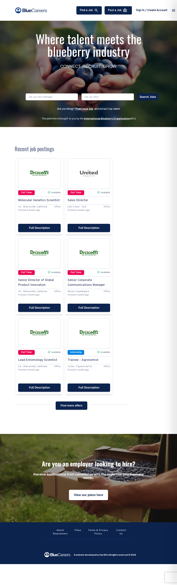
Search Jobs (148, 96)
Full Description (39, 227)
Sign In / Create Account (151, 10)
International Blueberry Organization (107, 118)
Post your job (84, 108)
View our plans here (88, 495)
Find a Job (89, 10)
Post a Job (117, 10)
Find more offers (71, 405)
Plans (77, 530)
